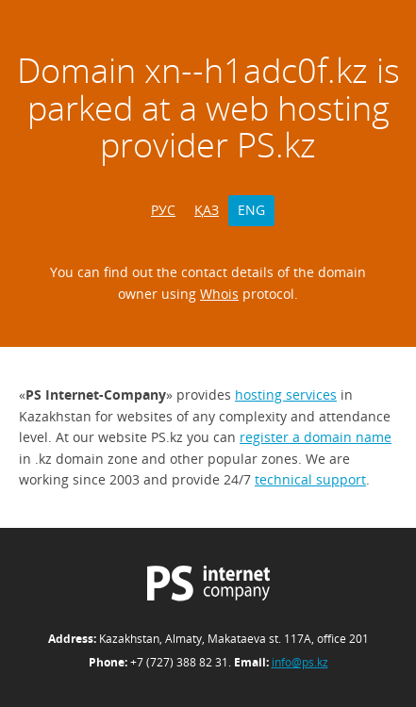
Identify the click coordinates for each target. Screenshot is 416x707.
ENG (251, 210)
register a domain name (315, 437)
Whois (219, 294)
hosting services (286, 394)
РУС (163, 210)
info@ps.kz (300, 662)
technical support (310, 479)
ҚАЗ (206, 210)
